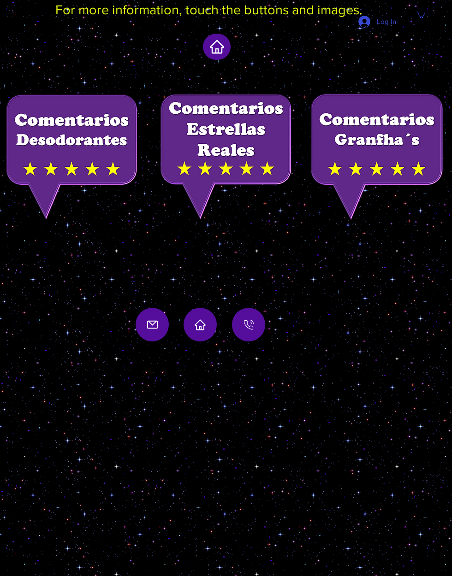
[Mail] (152, 324)
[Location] (248, 324)
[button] (420, 14)
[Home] (200, 324)
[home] (217, 47)
